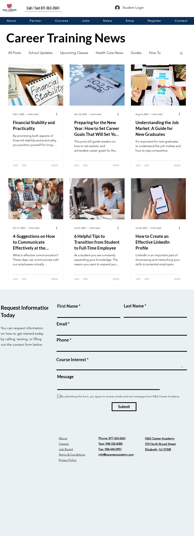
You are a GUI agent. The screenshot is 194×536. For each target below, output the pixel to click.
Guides (136, 53)
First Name (67, 306)
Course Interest (71, 360)
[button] (181, 53)
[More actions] (58, 114)
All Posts (14, 53)
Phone (63, 340)
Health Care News (109, 53)
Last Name (134, 306)
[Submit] (124, 406)
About (63, 438)
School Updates (41, 53)
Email (62, 324)
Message (65, 377)
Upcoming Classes (74, 53)
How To (155, 53)
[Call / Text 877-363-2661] (43, 8)
